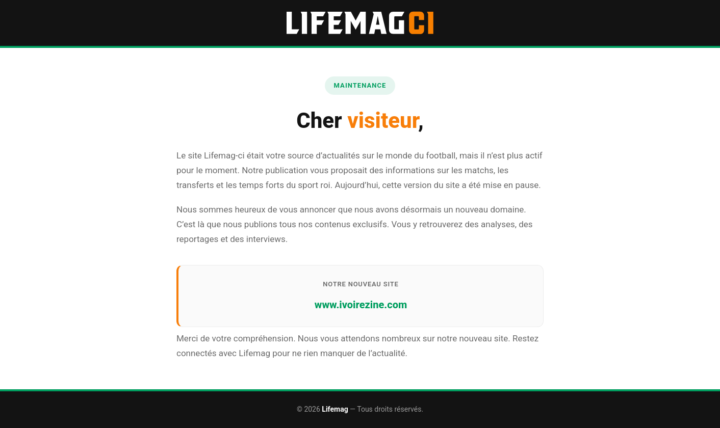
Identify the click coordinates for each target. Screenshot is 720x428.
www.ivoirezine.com (361, 305)
